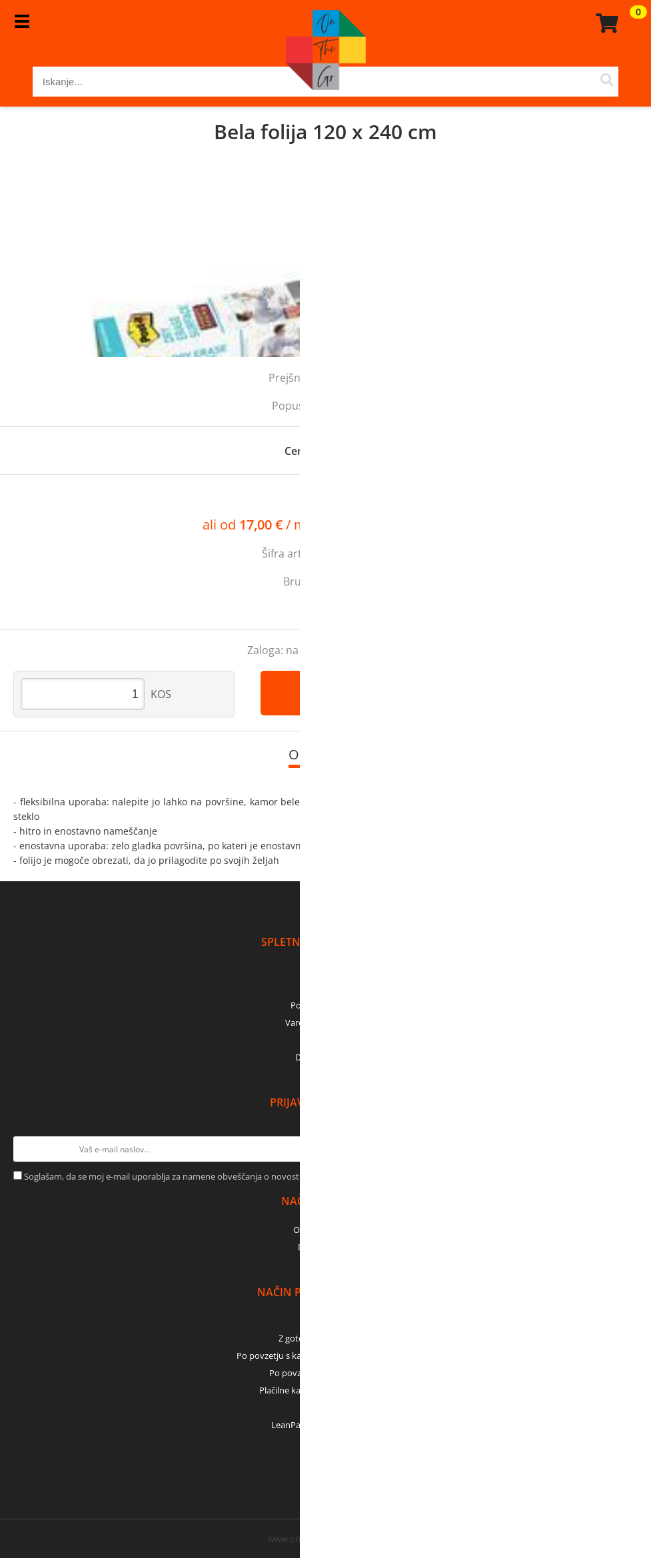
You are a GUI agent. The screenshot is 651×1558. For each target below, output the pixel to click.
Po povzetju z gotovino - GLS (325, 1373)
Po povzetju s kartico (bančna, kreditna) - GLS (326, 1356)
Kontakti (325, 988)
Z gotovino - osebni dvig (326, 1338)
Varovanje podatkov (325, 1022)
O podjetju (325, 970)
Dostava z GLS (326, 1247)
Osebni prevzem (325, 1230)
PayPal (326, 1407)
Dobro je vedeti (325, 1057)
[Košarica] (605, 23)
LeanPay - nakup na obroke (325, 1425)
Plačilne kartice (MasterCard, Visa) (325, 1390)
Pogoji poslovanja (325, 1005)
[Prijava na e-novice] (625, 1149)
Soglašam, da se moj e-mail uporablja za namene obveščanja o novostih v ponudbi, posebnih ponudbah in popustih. (254, 1176)
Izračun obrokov (408, 525)
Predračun (325, 1321)
